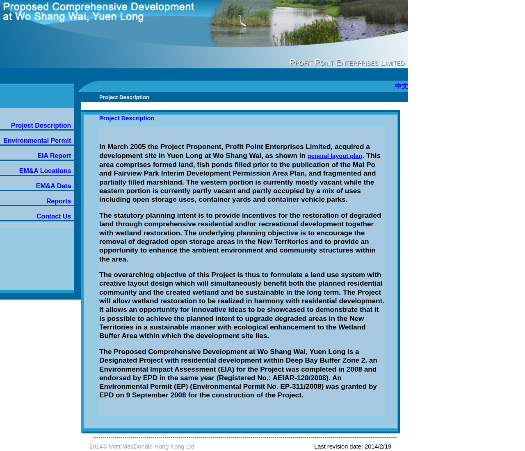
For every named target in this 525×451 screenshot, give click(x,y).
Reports (58, 201)
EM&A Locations (45, 170)
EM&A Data (53, 186)
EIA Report (54, 155)
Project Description (41, 125)
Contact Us (54, 216)
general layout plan (335, 156)
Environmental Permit (37, 140)
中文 (401, 86)
